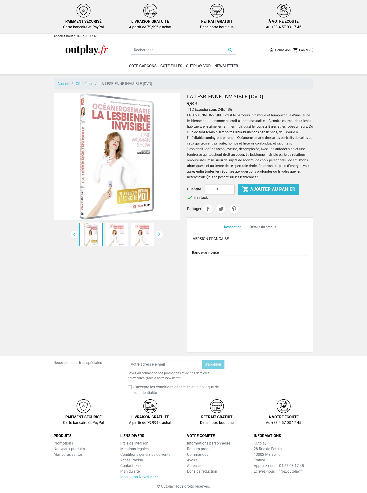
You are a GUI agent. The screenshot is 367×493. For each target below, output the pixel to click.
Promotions (63, 443)
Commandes (197, 454)
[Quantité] (219, 189)
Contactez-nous (133, 465)
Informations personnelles (209, 443)
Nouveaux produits (69, 449)
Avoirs (192, 460)
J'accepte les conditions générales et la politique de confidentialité (176, 390)
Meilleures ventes (68, 454)
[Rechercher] (183, 50)
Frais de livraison (134, 443)
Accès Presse (131, 460)
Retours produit (200, 449)
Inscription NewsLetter (139, 477)
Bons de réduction (202, 471)
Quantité (194, 189)
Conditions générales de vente (145, 454)
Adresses (194, 465)
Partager (208, 209)
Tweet (221, 209)
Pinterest (234, 209)
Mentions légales (134, 449)
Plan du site (130, 471)
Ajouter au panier (268, 189)
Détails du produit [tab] (263, 227)
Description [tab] (232, 227)
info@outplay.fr (290, 471)
